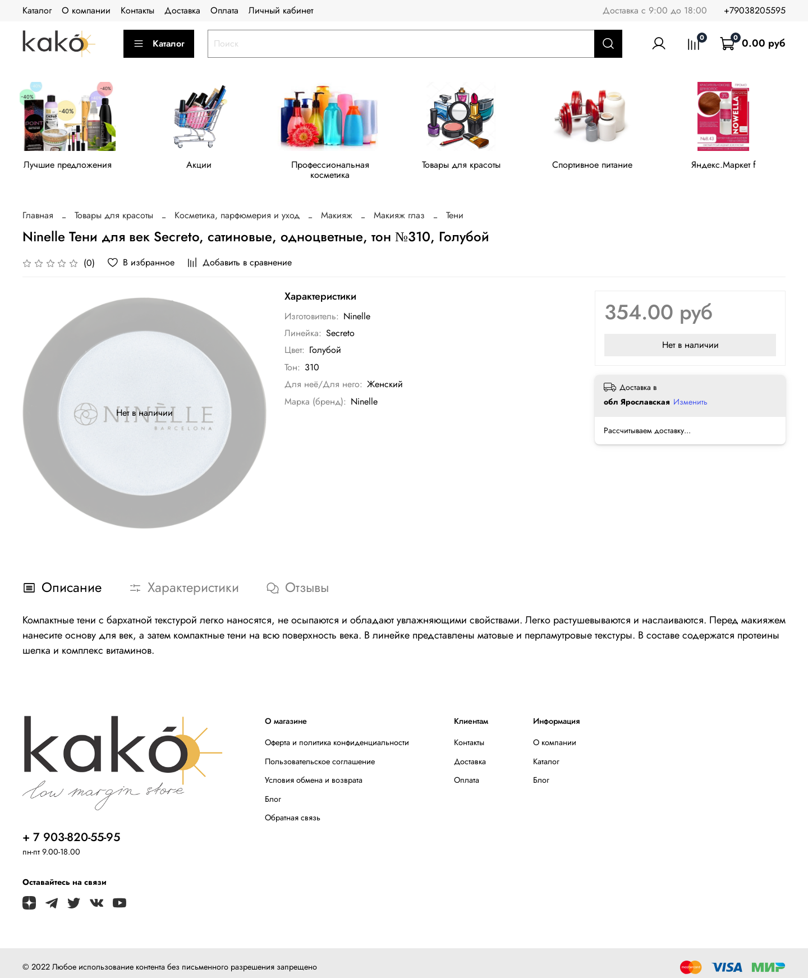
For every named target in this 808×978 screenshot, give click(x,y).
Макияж (336, 206)
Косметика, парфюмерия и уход (237, 206)
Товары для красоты (470, 166)
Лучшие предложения (69, 166)
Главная (37, 206)
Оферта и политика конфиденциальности (337, 734)
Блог (273, 790)
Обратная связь (292, 809)
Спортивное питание (604, 166)
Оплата (224, 10)
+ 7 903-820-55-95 (71, 828)
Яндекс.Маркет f (738, 166)
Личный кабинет (281, 10)
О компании (86, 10)
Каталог (37, 10)
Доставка (182, 10)
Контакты (137, 10)
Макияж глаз (399, 206)
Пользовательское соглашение (320, 752)
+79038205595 (755, 10)
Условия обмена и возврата (313, 771)
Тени (454, 206)
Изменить (690, 393)
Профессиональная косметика (337, 166)
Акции (202, 166)
